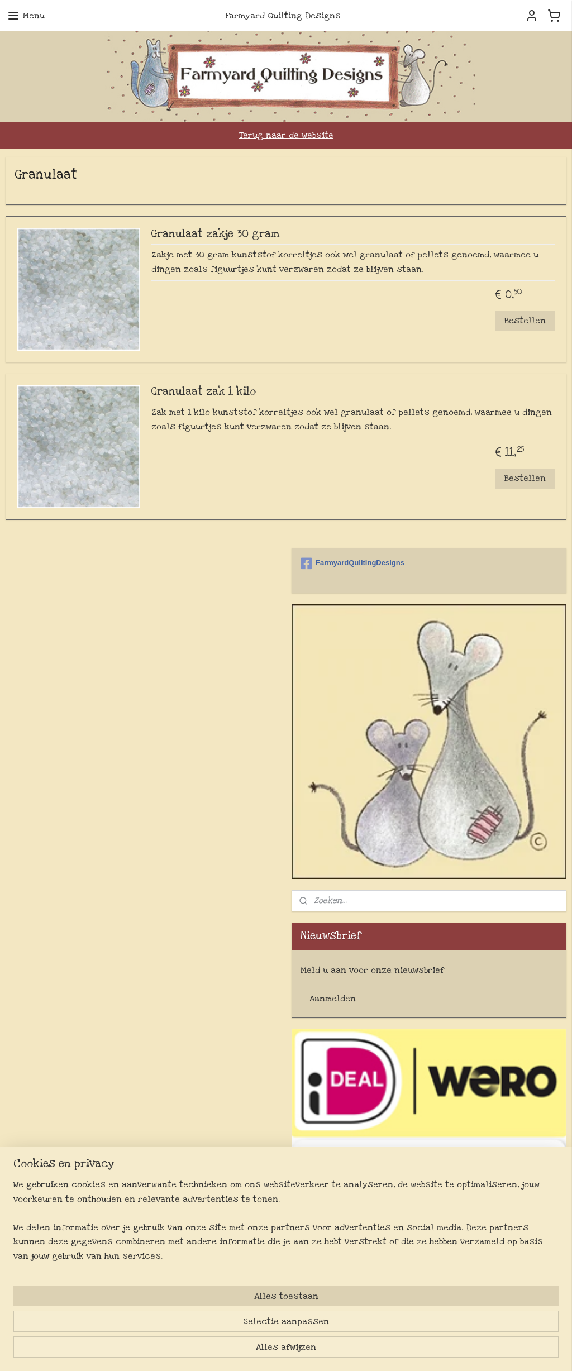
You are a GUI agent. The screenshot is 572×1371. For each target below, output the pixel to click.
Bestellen (525, 320)
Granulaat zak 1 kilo (203, 392)
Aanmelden (332, 998)
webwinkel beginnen (328, 1350)
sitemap (270, 1350)
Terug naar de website (286, 135)
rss (291, 1350)
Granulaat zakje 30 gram (215, 234)
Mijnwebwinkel (413, 1350)
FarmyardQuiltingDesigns (352, 563)
